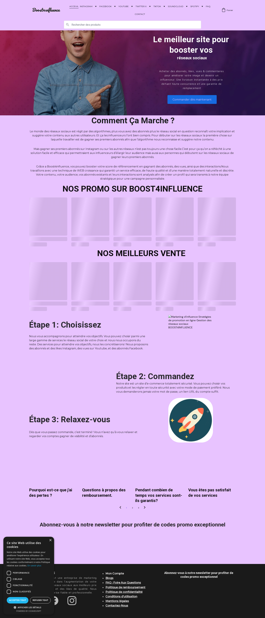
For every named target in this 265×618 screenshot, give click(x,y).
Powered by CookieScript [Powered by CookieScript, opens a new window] (28, 611)
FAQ (208, 6)
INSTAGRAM (86, 6)
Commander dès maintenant (192, 99)
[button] (29, 607)
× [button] (50, 540)
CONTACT (140, 14)
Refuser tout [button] (40, 600)
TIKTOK (157, 6)
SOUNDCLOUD (175, 6)
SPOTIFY (194, 6)
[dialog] (28, 576)
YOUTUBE (123, 6)
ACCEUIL (74, 6)
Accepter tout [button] (17, 600)
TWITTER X (141, 6)
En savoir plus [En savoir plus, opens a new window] (34, 565)
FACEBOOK (105, 6)
